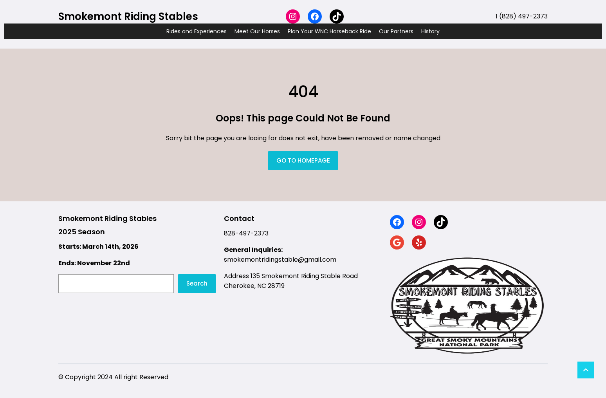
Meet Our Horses (257, 31)
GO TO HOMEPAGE (303, 160)
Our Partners (396, 31)
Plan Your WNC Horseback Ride (329, 31)
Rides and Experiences (196, 31)
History (430, 31)
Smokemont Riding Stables (128, 16)
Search (196, 283)
